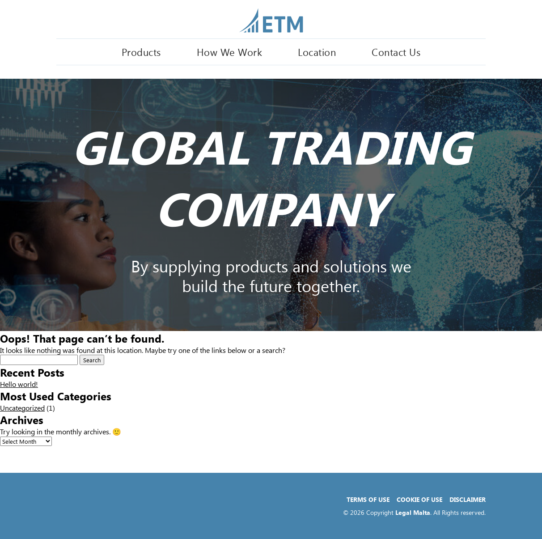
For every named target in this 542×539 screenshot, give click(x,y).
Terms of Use (368, 499)
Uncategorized (22, 407)
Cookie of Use (419, 499)
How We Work (230, 52)
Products (141, 52)
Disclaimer (467, 499)
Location (317, 52)
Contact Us (396, 52)
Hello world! (19, 384)
